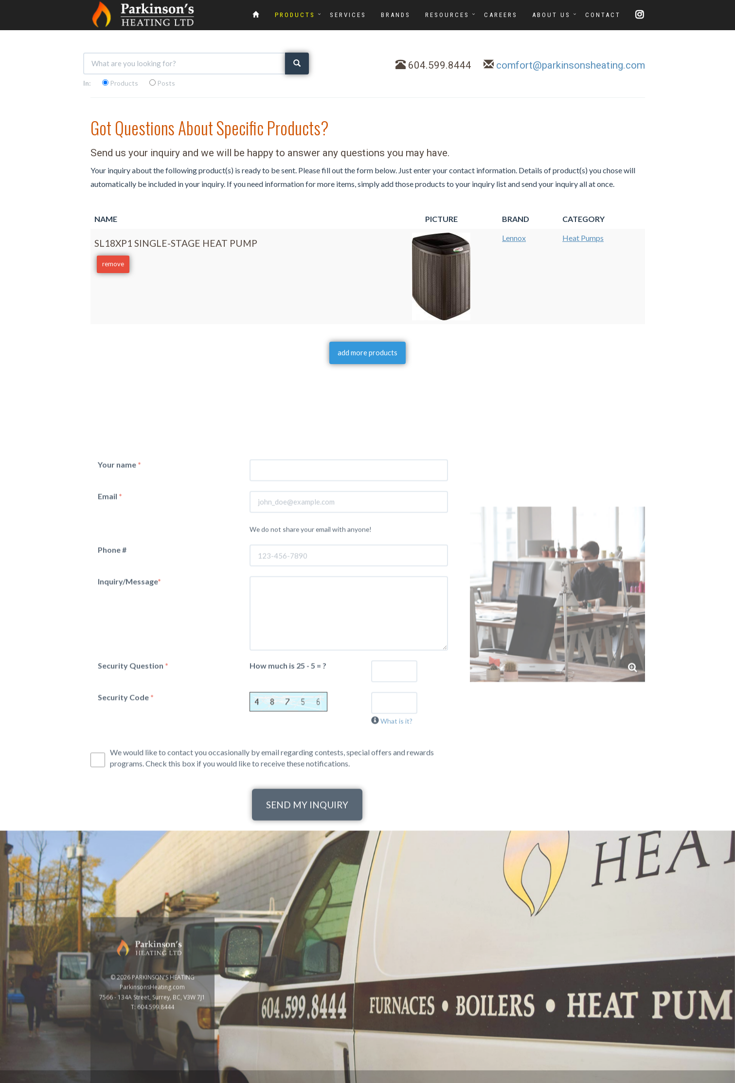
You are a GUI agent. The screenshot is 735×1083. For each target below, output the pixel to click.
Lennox (514, 237)
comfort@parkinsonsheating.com (570, 65)
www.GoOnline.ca (657, 1077)
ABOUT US (551, 14)
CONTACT (603, 14)
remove (113, 264)
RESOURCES (447, 14)
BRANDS (396, 14)
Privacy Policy (706, 1077)
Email (110, 619)
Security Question (133, 789)
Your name (119, 588)
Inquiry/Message (129, 705)
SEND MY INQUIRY (307, 928)
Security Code (126, 821)
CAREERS (501, 14)
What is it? (396, 845)
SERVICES (348, 14)
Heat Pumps (583, 237)
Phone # (112, 674)
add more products (367, 352)
